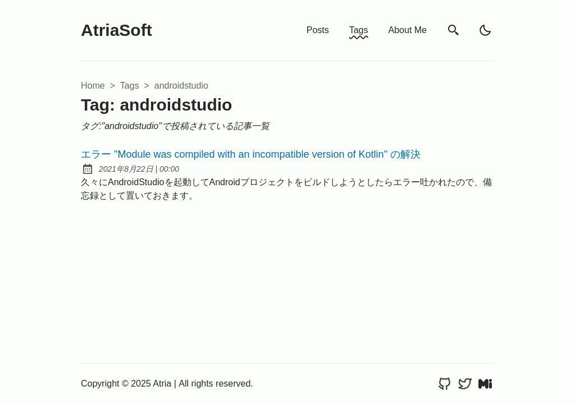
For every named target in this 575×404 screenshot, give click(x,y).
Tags (358, 30)
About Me (408, 30)
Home (93, 85)
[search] (453, 30)
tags (129, 85)
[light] (485, 30)
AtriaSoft (116, 30)
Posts (318, 30)
